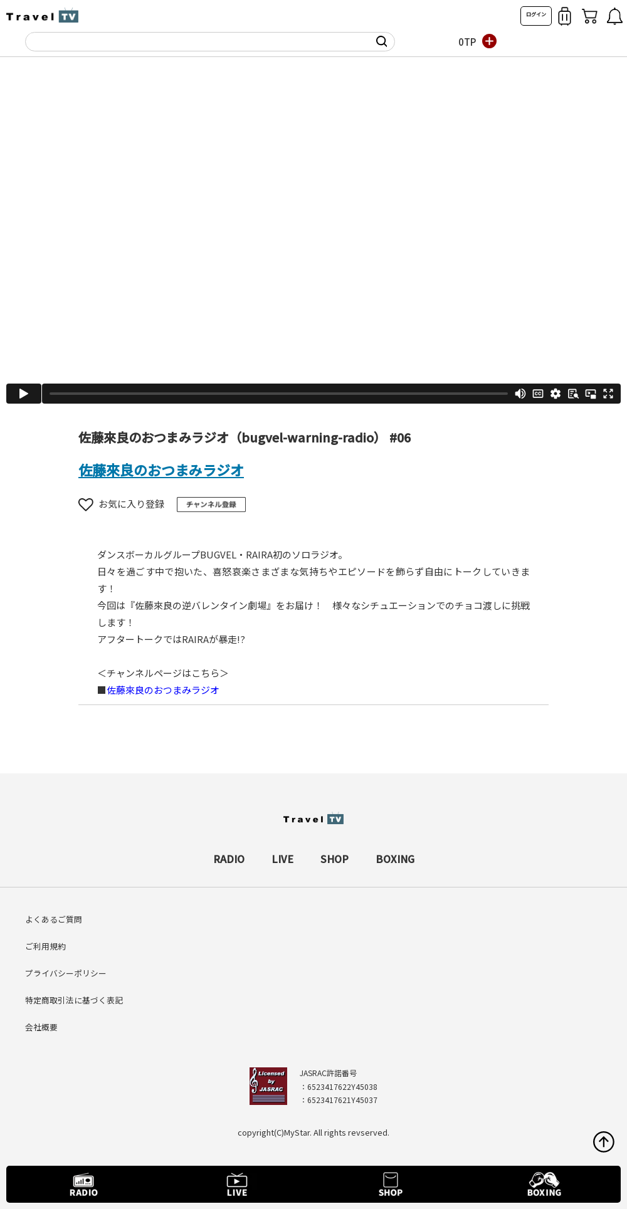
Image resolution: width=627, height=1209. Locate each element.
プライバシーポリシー (66, 973)
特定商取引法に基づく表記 (74, 1000)
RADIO (229, 858)
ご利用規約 (45, 946)
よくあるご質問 (53, 919)
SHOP (334, 858)
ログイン (536, 14)
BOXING (395, 858)
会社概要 (41, 1027)
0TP (467, 41)
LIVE (282, 858)
